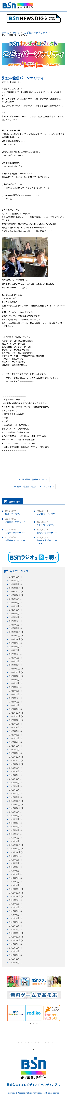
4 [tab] (25, 1042)
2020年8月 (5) (15, 727)
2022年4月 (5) (15, 654)
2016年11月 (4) (16, 892)
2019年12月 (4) (16, 756)
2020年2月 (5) (15, 749)
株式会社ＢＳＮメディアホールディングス (33, 1084)
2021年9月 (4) (15, 679)
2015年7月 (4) (15, 951)
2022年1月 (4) (15, 665)
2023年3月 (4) (15, 621)
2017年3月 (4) (15, 878)
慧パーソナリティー (14, 512)
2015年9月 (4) (15, 944)
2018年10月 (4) (16, 808)
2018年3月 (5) (15, 834)
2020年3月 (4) (15, 745)
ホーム (5, 32)
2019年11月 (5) (16, 760)
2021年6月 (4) (15, 690)
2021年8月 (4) (15, 683)
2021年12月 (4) (16, 668)
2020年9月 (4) (15, 723)
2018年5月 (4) (15, 826)
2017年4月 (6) (15, 874)
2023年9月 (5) (15, 598)
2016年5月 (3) (15, 914)
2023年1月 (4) (15, 628)
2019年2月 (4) (15, 793)
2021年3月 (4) (15, 701)
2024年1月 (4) (15, 584)
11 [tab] (48, 1042)
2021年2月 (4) (15, 705)
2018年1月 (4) (15, 841)
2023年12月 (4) (16, 588)
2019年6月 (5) (15, 778)
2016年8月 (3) (15, 903)
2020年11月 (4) (16, 716)
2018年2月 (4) (15, 837)
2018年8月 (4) (15, 815)
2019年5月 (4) (15, 782)
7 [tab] (35, 1042)
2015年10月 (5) (16, 940)
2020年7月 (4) (15, 731)
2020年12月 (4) (16, 712)
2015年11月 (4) (16, 936)
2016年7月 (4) (15, 907)
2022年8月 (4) (15, 646)
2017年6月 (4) (15, 867)
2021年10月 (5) (16, 676)
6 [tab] (32, 1042)
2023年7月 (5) (15, 606)
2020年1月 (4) (15, 753)
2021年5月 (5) (15, 694)
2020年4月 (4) (15, 742)
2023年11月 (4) (16, 591)
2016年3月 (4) (15, 922)
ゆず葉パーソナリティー (47, 514)
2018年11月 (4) (16, 804)
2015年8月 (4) (15, 947)
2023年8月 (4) (15, 602)
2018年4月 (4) (15, 830)
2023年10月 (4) (16, 595)
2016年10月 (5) (16, 896)
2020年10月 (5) (16, 720)
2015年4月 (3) (15, 962)
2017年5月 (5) (15, 870)
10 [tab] (45, 1042)
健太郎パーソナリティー (15, 521)
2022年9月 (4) (15, 643)
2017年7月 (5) (15, 863)
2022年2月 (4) (15, 661)
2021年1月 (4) (15, 709)
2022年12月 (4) (16, 632)
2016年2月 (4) (15, 925)
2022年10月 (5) (16, 639)
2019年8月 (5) (15, 771)
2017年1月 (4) (15, 885)
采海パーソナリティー (15, 531)
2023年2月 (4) (15, 624)
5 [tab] (28, 1042)
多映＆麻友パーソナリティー (47, 540)
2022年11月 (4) (16, 635)
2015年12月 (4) (16, 933)
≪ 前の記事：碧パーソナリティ (33, 479)
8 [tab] (38, 1042)
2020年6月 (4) (15, 734)
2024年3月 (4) (15, 576)
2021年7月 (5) (15, 687)
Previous (4, 1013)
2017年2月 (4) (15, 881)
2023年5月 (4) (15, 613)
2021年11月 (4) (16, 672)
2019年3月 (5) (15, 789)
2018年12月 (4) (16, 801)
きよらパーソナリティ (47, 523)
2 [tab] (33, 1023)
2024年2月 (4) (15, 580)
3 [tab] (37, 1023)
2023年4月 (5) (15, 617)
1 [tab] (30, 1023)
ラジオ (16, 32)
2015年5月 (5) (15, 958)
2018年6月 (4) (15, 823)
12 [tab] (52, 1042)
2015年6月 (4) (15, 955)
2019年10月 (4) (16, 764)
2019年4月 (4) (15, 786)
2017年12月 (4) (16, 844)
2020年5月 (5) (15, 738)
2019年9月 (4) (15, 767)
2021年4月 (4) (15, 698)
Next (63, 1013)
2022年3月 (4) (15, 657)
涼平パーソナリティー (15, 539)
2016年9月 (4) (15, 900)
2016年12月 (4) (16, 889)
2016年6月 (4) (15, 911)
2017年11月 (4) (16, 848)
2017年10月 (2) (16, 852)
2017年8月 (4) (15, 859)
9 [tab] (42, 1042)
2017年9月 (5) (15, 856)
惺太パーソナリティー (47, 531)
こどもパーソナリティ (35, 32)
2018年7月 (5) (15, 819)
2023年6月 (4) (15, 609)
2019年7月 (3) (15, 775)
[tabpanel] (16, 1013)
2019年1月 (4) (15, 797)
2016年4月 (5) (15, 918)
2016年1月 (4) (15, 929)
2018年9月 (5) (15, 811)
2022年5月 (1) (15, 650)
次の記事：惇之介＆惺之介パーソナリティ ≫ (33, 486)
